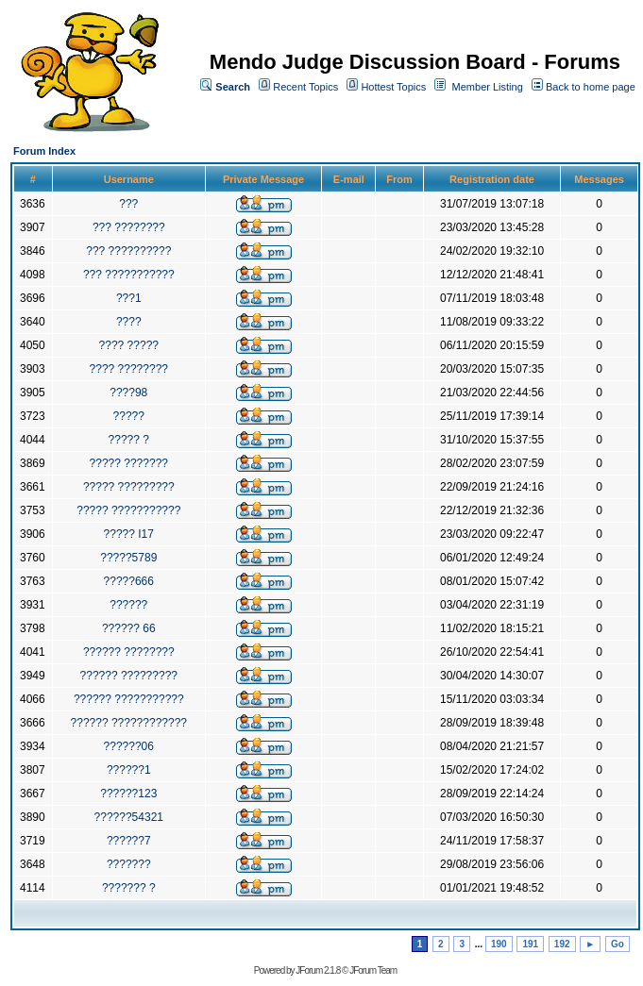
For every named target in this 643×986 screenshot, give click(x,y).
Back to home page (590, 86)
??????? (129, 864)
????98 (128, 392)
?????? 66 (129, 628)
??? (128, 203)
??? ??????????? (129, 274)
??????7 (129, 840)
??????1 (129, 770)
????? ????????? (129, 486)
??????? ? (129, 887)
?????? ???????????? (129, 722)
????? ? (129, 439)
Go (617, 944)
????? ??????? (129, 463)
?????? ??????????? (129, 699)
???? (129, 321)
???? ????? (129, 345)
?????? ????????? (129, 675)
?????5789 (128, 557)
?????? (128, 604)
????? (128, 416)
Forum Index (44, 151)
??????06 (129, 746)
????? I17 (129, 534)
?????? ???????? (129, 652)
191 (530, 944)
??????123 (128, 793)
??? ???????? (129, 227)
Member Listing (487, 86)
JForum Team (373, 970)
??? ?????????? (128, 251)
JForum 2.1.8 (318, 970)
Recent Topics (305, 86)
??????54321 (128, 817)
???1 (129, 298)
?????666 (129, 581)
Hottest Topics (393, 86)
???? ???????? (129, 369)
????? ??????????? (128, 510)
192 (562, 944)
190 (499, 944)
